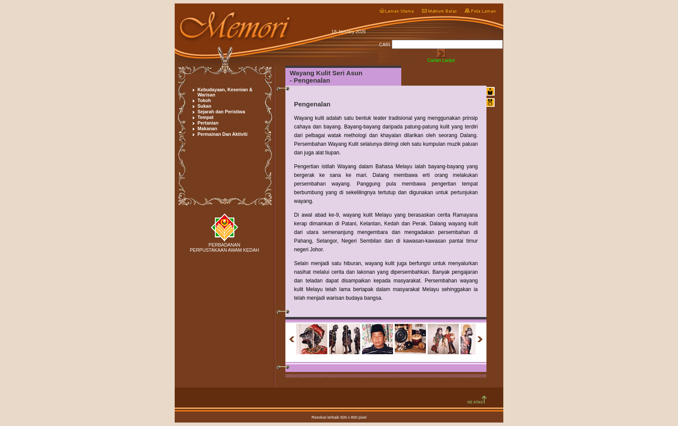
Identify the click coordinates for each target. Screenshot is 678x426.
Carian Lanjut (440, 60)
